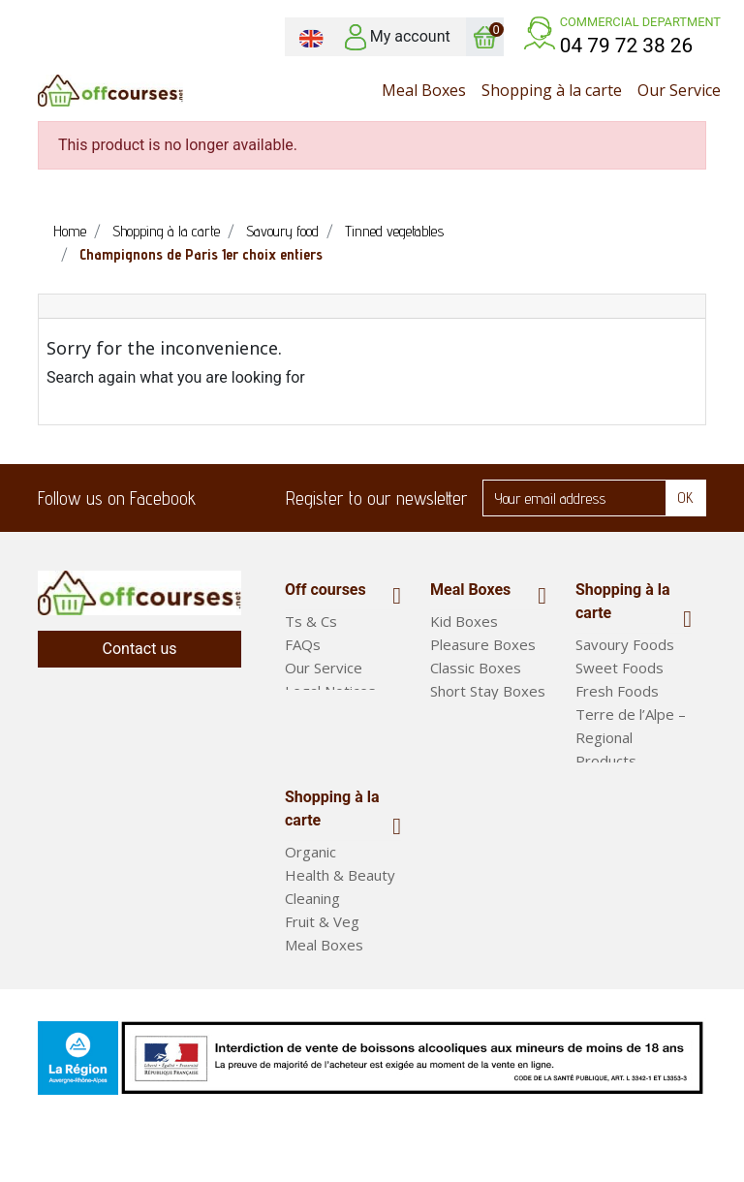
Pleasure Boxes (483, 644)
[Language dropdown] (311, 36)
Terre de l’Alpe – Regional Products (630, 737)
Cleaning (312, 932)
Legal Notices (330, 690)
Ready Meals (328, 1001)
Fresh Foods (617, 690)
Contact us (140, 648)
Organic (310, 885)
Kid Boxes (464, 621)
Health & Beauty (340, 908)
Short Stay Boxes (487, 690)
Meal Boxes (470, 589)
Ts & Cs (311, 621)
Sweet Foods (619, 667)
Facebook (222, 498)
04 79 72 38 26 (627, 45)
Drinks (596, 783)
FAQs (303, 644)
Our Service (323, 667)
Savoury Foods (624, 644)
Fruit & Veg (322, 955)
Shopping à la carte (622, 601)
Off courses (325, 589)
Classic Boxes (475, 667)
